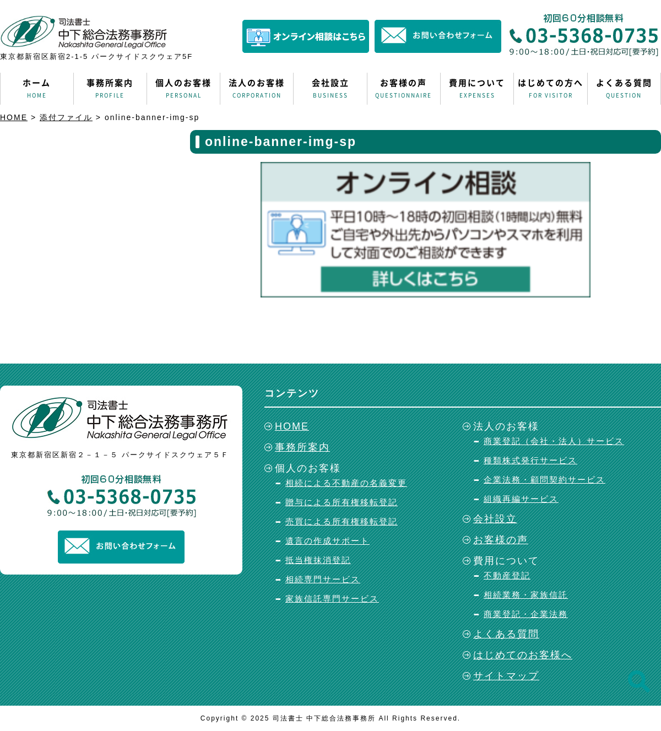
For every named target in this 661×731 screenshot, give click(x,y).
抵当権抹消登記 (318, 560)
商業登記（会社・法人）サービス (554, 441)
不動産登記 (507, 575)
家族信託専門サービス (332, 598)
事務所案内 (110, 89)
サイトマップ (506, 675)
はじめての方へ (550, 89)
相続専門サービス (322, 579)
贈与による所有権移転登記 (341, 502)
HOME (292, 426)
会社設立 (330, 89)
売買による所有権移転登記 (341, 521)
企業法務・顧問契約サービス (544, 479)
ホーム (37, 89)
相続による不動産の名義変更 (346, 483)
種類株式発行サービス (530, 460)
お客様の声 (403, 89)
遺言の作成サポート (327, 540)
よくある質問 (624, 89)
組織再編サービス (521, 498)
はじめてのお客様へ (522, 654)
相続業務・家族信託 (526, 594)
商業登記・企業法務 (526, 614)
